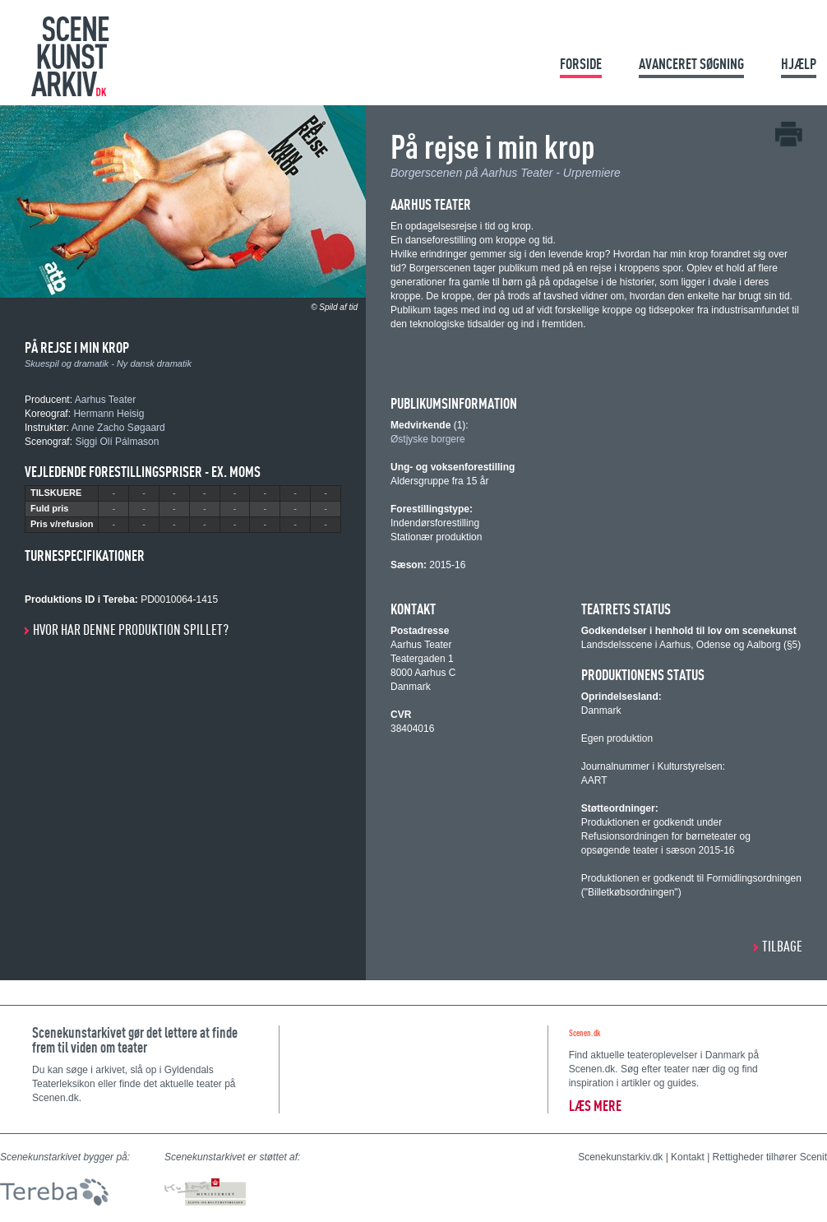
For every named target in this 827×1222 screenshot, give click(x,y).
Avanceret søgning (691, 63)
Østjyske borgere (427, 439)
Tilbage (782, 946)
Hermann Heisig (108, 413)
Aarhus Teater (105, 399)
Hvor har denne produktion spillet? (131, 629)
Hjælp (798, 63)
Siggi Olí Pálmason (117, 441)
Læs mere (595, 1105)
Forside (581, 63)
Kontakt (688, 1157)
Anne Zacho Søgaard (118, 427)
